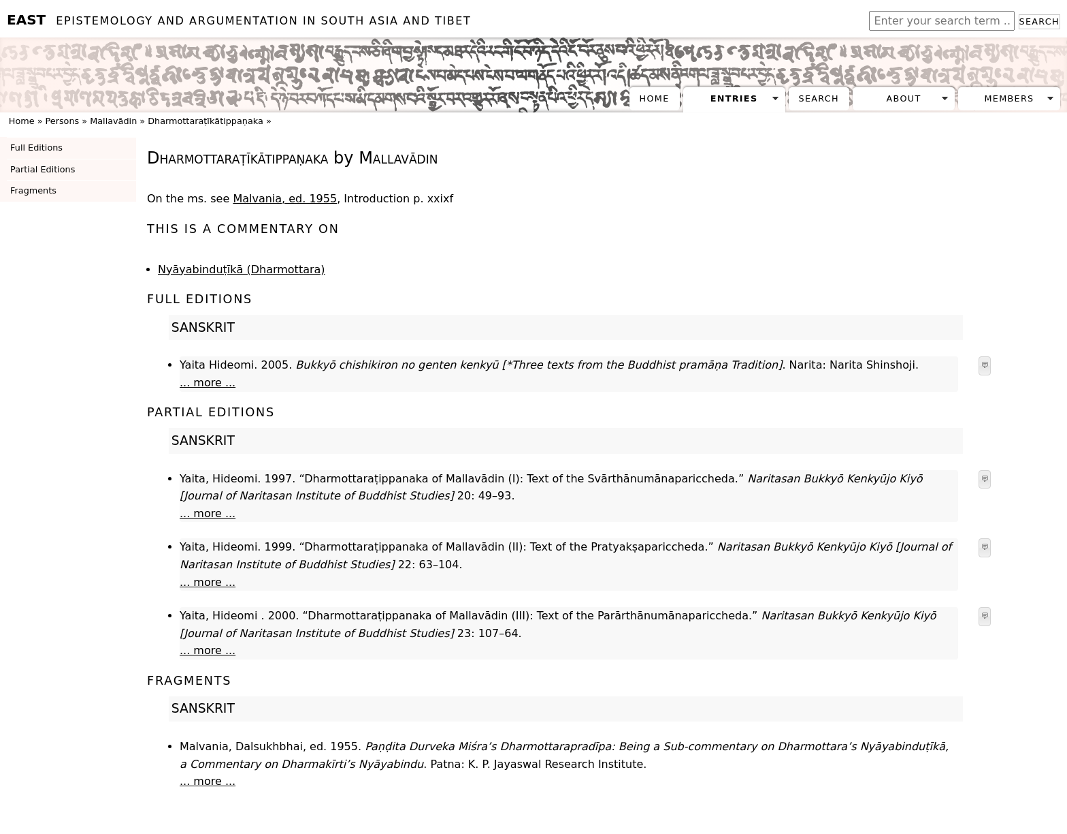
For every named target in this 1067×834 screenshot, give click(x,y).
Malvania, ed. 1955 (285, 198)
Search (1039, 21)
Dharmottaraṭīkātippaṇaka (205, 121)
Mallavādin (113, 121)
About (904, 98)
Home (655, 98)
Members (1009, 98)
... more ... (207, 382)
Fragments (33, 190)
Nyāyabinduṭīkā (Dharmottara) (241, 269)
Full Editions (36, 147)
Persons (63, 121)
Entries (734, 98)
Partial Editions (42, 169)
